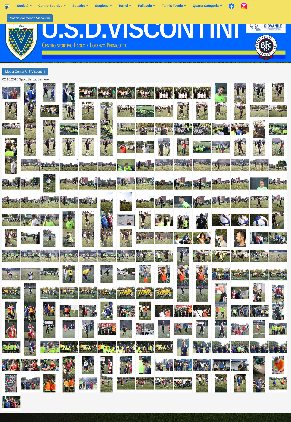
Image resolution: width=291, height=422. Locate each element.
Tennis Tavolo (174, 5)
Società (24, 5)
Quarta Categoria (207, 5)
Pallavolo (146, 5)
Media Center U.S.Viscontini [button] (25, 71)
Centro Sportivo (52, 5)
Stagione (103, 5)
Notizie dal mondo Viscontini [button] (30, 18)
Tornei (124, 5)
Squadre (80, 5)
